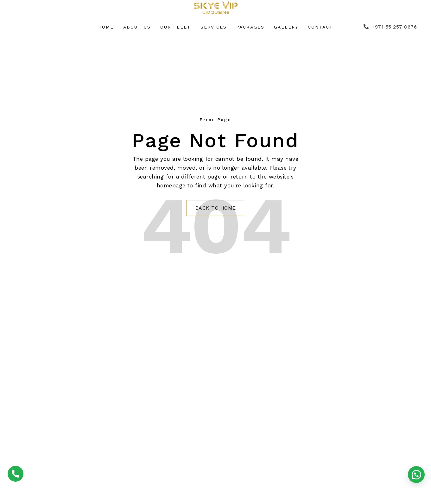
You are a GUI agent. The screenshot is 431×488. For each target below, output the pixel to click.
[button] (416, 474)
